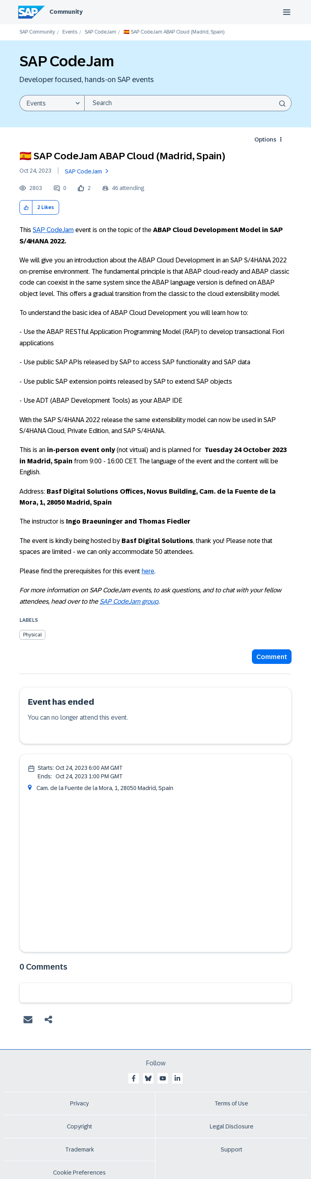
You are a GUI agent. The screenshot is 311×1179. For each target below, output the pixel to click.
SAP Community (37, 32)
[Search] (188, 103)
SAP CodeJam (100, 32)
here (148, 571)
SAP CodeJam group (129, 601)
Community (66, 11)
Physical (32, 635)
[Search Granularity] (51, 103)
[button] (26, 208)
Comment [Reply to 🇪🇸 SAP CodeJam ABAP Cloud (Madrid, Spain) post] (271, 656)
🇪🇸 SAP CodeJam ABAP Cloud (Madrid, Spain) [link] (174, 32)
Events (69, 32)
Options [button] (265, 139)
